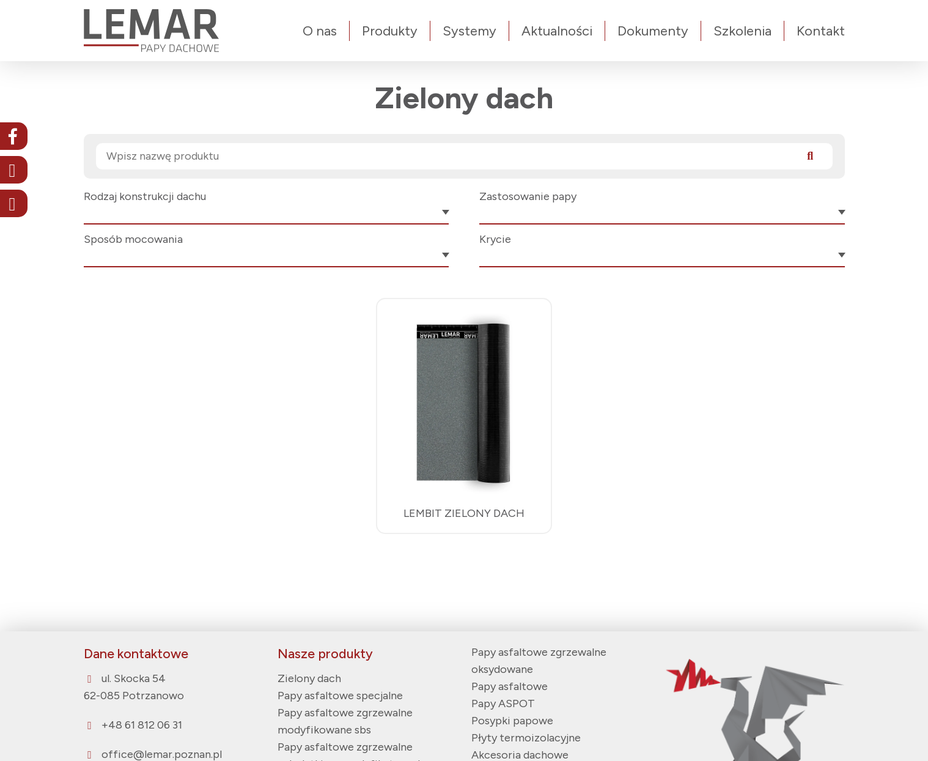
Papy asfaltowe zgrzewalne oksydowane (538, 660)
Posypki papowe (512, 720)
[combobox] (266, 215)
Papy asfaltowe (509, 686)
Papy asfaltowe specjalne (340, 695)
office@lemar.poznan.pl (161, 754)
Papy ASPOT (503, 703)
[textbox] (266, 214)
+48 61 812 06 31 (141, 725)
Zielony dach (309, 678)
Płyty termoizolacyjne (526, 737)
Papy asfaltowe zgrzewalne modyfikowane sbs (345, 721)
